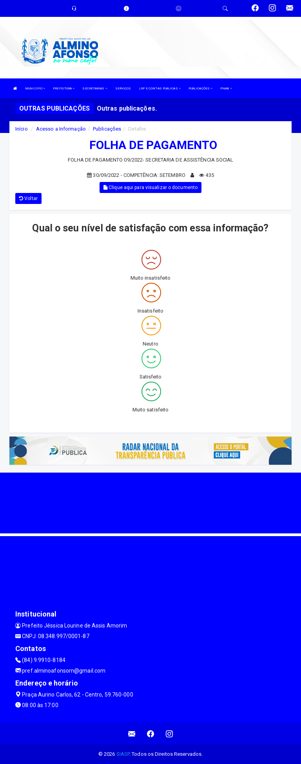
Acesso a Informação (61, 129)
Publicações (107, 129)
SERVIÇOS (123, 88)
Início (21, 129)
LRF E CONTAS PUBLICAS (160, 88)
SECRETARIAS (94, 88)
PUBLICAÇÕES (200, 88)
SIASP (123, 754)
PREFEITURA (63, 88)
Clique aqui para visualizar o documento (150, 187)
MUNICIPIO (35, 88)
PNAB (226, 88)
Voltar (28, 198)
